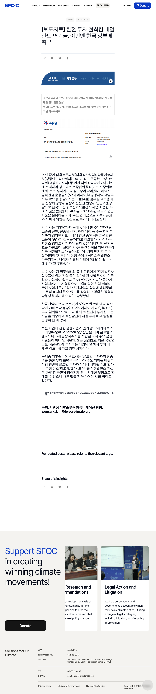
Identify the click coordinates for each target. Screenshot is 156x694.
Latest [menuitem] (76, 5)
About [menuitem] (36, 5)
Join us (88, 5)
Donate (142, 5)
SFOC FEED (103, 5)
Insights (63, 5)
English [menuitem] (127, 5)
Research (49, 5)
